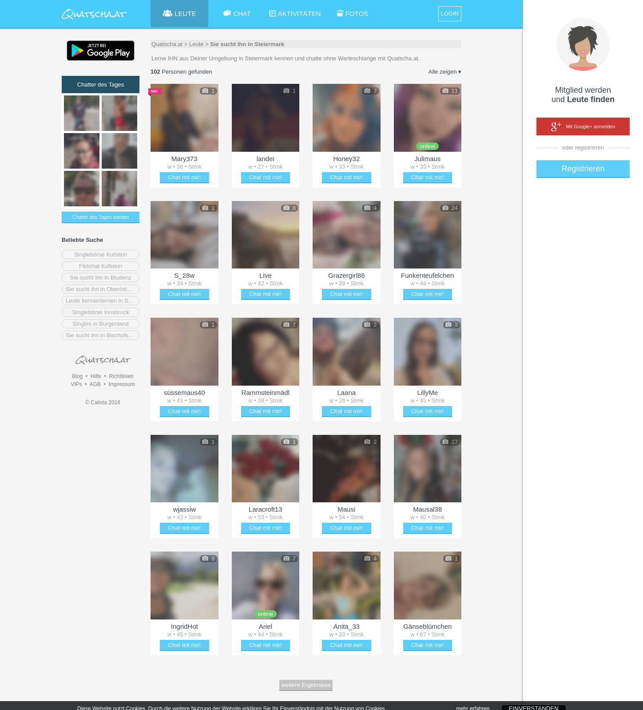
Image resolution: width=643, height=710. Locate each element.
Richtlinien (121, 376)
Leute (196, 44)
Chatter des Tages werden (100, 217)
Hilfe (96, 376)
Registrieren (582, 168)
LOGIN (450, 13)
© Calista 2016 (102, 402)
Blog (77, 376)
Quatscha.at (167, 44)
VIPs (76, 384)
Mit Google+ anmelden (583, 126)
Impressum (121, 384)
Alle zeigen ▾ (445, 71)
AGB (94, 384)
